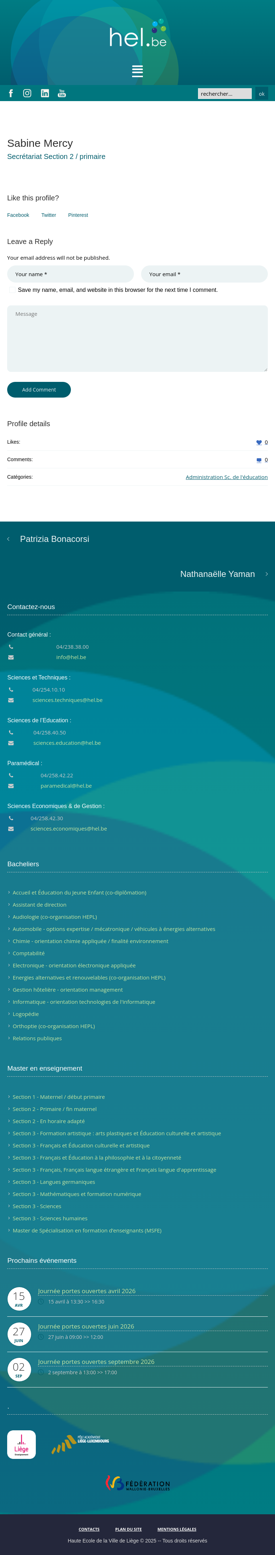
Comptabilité (29, 953)
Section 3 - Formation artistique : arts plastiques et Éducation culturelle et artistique (117, 1133)
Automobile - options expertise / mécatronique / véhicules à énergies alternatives (114, 928)
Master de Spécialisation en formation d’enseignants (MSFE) (87, 1230)
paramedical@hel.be (66, 785)
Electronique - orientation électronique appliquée (74, 965)
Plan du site (128, 1529)
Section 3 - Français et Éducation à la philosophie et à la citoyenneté (97, 1157)
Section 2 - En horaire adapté (49, 1121)
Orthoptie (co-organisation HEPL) (54, 1026)
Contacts (89, 1529)
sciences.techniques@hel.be (68, 699)
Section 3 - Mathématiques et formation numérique (77, 1193)
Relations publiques (37, 1038)
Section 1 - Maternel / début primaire (59, 1096)
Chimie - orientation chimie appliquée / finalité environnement (90, 941)
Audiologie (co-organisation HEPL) (55, 916)
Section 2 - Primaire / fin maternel (55, 1108)
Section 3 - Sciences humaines (50, 1218)
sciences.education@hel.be (67, 742)
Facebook (18, 215)
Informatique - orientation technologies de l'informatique (84, 1001)
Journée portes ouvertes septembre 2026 (96, 1361)
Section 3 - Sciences (37, 1206)
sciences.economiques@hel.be (69, 828)
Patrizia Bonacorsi (54, 539)
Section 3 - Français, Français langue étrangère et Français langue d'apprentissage (114, 1169)
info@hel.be (71, 657)
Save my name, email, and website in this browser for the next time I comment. (118, 290)
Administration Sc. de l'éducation (227, 476)
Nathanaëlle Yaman (217, 574)
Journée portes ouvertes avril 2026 (86, 1291)
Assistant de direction (39, 904)
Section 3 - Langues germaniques (54, 1181)
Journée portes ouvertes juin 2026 (86, 1326)
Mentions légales (177, 1529)
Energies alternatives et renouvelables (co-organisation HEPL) (89, 977)
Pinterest (78, 215)
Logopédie (26, 1013)
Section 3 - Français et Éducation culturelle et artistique (81, 1145)
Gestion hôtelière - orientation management (68, 989)
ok (262, 93)
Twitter (48, 215)
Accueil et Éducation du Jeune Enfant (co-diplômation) (79, 892)
